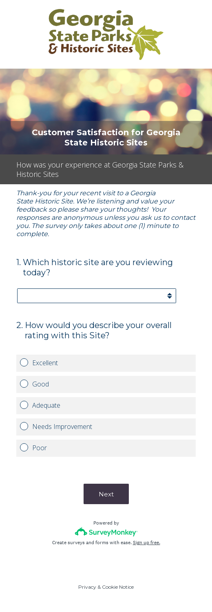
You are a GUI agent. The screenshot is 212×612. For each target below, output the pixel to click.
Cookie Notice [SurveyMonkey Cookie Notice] (118, 587)
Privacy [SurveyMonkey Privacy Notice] (87, 587)
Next (106, 494)
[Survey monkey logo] (106, 531)
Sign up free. (146, 542)
